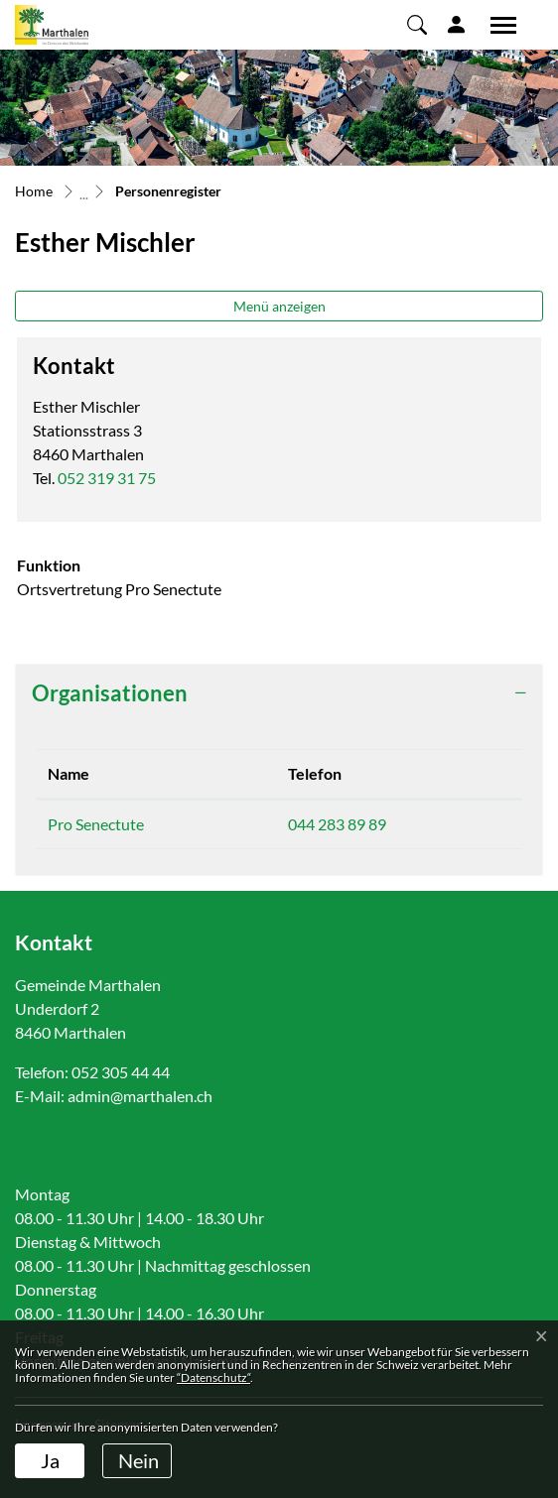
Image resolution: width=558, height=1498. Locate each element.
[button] (417, 24)
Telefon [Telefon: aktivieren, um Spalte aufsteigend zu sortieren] (315, 773)
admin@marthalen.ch (140, 1095)
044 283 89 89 (337, 823)
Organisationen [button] (110, 693)
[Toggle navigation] (496, 25)
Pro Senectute (96, 823)
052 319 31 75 (107, 477)
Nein (138, 1460)
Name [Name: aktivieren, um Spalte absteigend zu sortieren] (68, 773)
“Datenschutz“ (213, 1377)
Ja (50, 1460)
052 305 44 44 (120, 1071)
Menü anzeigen (279, 306)
